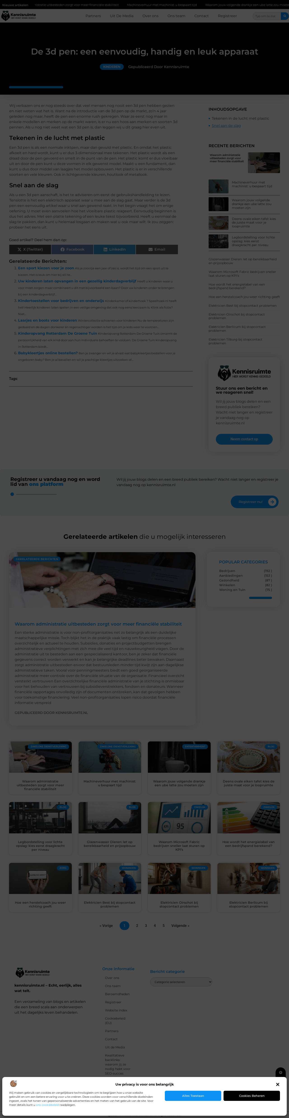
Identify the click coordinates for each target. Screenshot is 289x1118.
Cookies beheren (252, 1095)
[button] (277, 1084)
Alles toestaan (193, 1095)
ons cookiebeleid (47, 1105)
